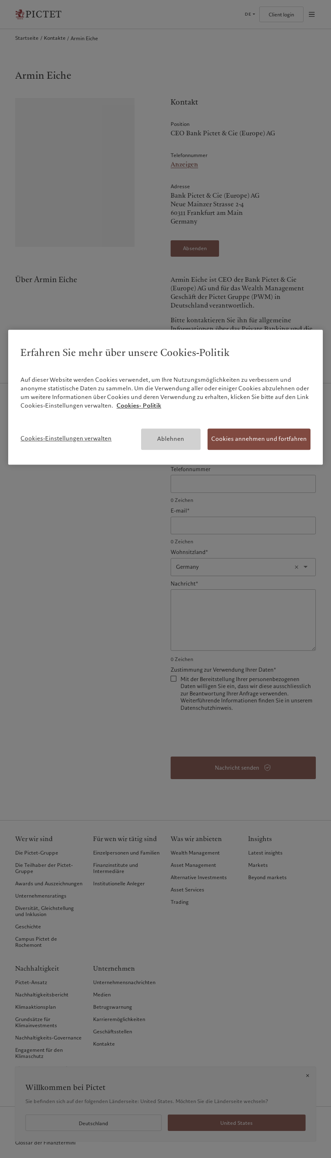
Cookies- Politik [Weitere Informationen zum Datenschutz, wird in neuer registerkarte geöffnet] (138, 406)
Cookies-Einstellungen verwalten (66, 439)
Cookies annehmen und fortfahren (259, 439)
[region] (165, 397)
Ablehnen (170, 439)
